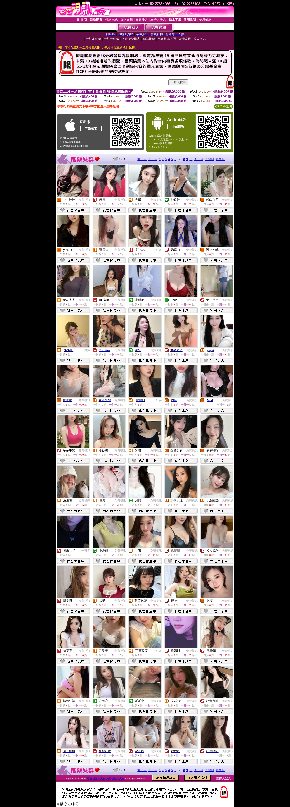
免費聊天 (227, 400)
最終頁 (220, 159)
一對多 (157, 250)
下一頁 (198, 159)
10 (190, 159)
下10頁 (209, 159)
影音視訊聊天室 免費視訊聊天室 (105, 778)
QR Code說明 (223, 106)
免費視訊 (84, 199)
